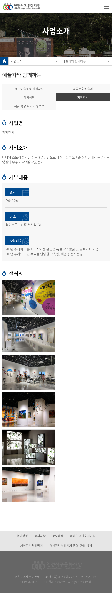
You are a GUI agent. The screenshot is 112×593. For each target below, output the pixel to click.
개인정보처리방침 (31, 545)
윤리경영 (22, 536)
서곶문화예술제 (83, 88)
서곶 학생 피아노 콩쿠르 (29, 106)
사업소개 (16, 61)
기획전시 (83, 97)
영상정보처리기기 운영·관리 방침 (70, 545)
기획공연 (29, 97)
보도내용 (58, 536)
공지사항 (40, 536)
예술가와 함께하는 (74, 61)
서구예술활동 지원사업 (29, 88)
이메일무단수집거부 (82, 536)
